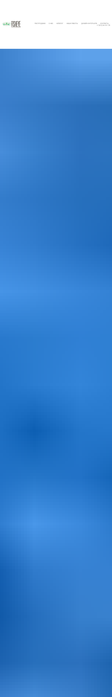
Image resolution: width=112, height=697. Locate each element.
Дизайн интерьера (89, 23)
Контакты (104, 23)
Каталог (59, 23)
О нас (51, 23)
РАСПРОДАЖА (40, 23)
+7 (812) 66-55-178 (103, 25)
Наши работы (72, 23)
